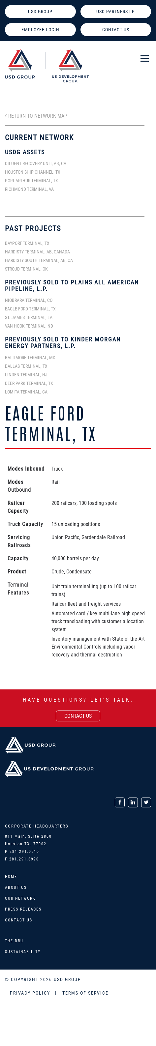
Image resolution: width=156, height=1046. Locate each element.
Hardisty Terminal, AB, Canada (37, 251)
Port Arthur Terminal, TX (31, 180)
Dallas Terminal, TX (26, 366)
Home (11, 876)
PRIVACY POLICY (31, 993)
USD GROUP (40, 11)
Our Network (20, 898)
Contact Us (18, 920)
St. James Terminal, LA (28, 317)
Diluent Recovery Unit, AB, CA (35, 163)
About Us (16, 887)
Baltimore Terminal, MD (30, 357)
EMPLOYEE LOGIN (40, 29)
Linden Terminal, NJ (26, 374)
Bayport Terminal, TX (27, 243)
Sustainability (23, 951)
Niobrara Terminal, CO (28, 300)
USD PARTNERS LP (115, 11)
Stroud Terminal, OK (26, 269)
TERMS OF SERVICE (85, 993)
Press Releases (23, 909)
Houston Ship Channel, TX (32, 172)
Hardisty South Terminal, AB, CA (39, 260)
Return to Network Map (36, 116)
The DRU (14, 941)
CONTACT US (115, 29)
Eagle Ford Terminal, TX (30, 308)
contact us (78, 716)
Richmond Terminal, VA (29, 189)
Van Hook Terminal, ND (29, 326)
